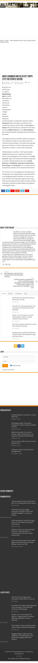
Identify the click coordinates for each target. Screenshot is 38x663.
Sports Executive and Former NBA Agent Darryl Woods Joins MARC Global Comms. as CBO (23, 542)
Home (2, 40)
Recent (4, 293)
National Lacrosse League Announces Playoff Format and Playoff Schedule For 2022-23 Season (22, 512)
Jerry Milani (7, 82)
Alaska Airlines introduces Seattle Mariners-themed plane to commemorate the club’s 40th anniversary (23, 532)
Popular (10, 293)
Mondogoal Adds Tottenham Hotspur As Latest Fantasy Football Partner (23, 425)
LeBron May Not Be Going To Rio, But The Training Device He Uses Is (23, 502)
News (7, 40)
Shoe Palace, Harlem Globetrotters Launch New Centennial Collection (23, 626)
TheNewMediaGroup (18, 651)
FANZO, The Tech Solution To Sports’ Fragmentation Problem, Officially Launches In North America (22, 317)
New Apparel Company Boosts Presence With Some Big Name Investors (14, 274)
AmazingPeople (18, 653)
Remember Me (15, 365)
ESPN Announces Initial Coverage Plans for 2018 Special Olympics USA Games (23, 522)
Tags (25, 293)
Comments (18, 293)
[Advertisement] (19, 22)
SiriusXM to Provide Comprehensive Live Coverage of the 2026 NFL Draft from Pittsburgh (23, 308)
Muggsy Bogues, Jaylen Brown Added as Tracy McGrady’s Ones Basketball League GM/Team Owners (24, 334)
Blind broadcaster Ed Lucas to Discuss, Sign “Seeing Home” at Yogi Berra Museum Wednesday (22, 434)
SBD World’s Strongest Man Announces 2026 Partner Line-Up (22, 598)
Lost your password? (8, 369)
